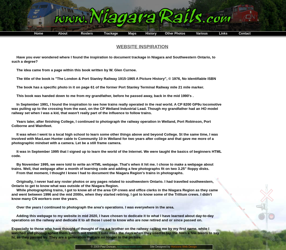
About (62, 33)
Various (202, 33)
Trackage (111, 33)
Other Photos (175, 33)
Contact (245, 33)
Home (38, 33)
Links (223, 33)
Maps (132, 33)
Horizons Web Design (184, 246)
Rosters (87, 33)
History (151, 33)
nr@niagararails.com (129, 246)
